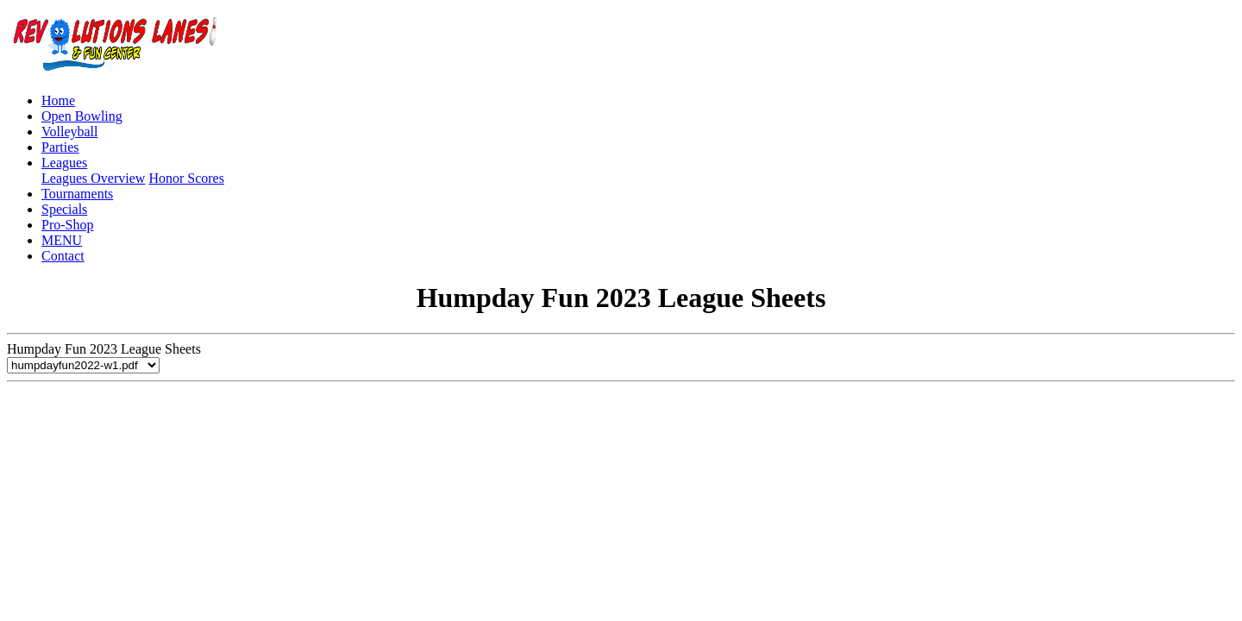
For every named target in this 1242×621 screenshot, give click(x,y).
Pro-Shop (67, 224)
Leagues (64, 162)
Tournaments (77, 193)
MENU (61, 240)
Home (58, 100)
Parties (60, 147)
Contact (63, 255)
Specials (64, 209)
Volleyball (69, 131)
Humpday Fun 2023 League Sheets (104, 357)
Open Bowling (81, 116)
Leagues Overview (93, 178)
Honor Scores (186, 178)
